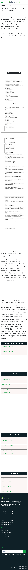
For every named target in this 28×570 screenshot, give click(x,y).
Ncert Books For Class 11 (6, 532)
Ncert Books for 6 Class (6, 476)
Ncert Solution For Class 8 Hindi (8, 351)
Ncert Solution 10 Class (6, 387)
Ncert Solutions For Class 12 (7, 511)
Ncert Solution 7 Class (6, 379)
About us (17, 567)
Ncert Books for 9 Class (6, 484)
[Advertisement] (14, 55)
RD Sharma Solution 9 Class (7, 445)
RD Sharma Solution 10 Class (7, 448)
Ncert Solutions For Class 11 (7, 514)
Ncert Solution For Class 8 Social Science (9, 354)
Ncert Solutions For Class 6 (7, 524)
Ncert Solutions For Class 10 (7, 516)
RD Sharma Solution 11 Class (7, 450)
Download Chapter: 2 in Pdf (14, 72)
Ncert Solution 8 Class (6, 382)
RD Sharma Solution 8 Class (7, 443)
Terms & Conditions (3, 567)
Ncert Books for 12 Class (6, 491)
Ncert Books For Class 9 (6, 537)
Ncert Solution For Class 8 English (8, 349)
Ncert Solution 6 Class (6, 377)
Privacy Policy (8, 567)
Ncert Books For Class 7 (6, 541)
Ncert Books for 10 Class (6, 486)
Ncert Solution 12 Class (6, 392)
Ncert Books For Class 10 (6, 534)
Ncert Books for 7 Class (6, 478)
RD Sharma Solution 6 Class (7, 438)
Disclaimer (13, 567)
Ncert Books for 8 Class (6, 481)
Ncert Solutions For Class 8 (7, 520)
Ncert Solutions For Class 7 (7, 522)
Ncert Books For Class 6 (6, 543)
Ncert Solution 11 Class (6, 389)
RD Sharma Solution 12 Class (7, 453)
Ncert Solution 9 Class (6, 384)
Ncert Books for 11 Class (6, 489)
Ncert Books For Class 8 (6, 539)
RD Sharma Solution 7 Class (7, 440)
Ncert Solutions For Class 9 (7, 518)
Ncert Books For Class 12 (6, 530)
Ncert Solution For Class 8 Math (8, 346)
